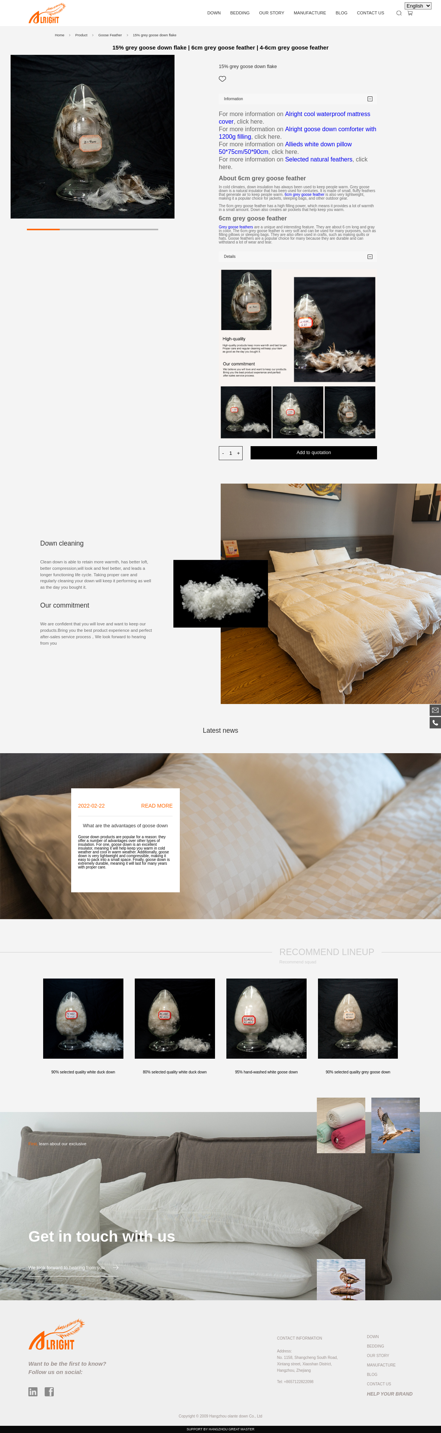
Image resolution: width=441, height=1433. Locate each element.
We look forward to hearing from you (73, 1268)
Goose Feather (110, 35)
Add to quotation (313, 452)
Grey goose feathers (236, 227)
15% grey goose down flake (154, 35)
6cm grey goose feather (305, 194)
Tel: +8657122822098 (295, 1382)
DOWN (214, 13)
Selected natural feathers (318, 159)
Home (59, 35)
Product (81, 35)
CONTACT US (370, 13)
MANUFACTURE (310, 13)
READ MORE (157, 806)
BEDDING (239, 13)
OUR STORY (271, 13)
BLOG (342, 13)
